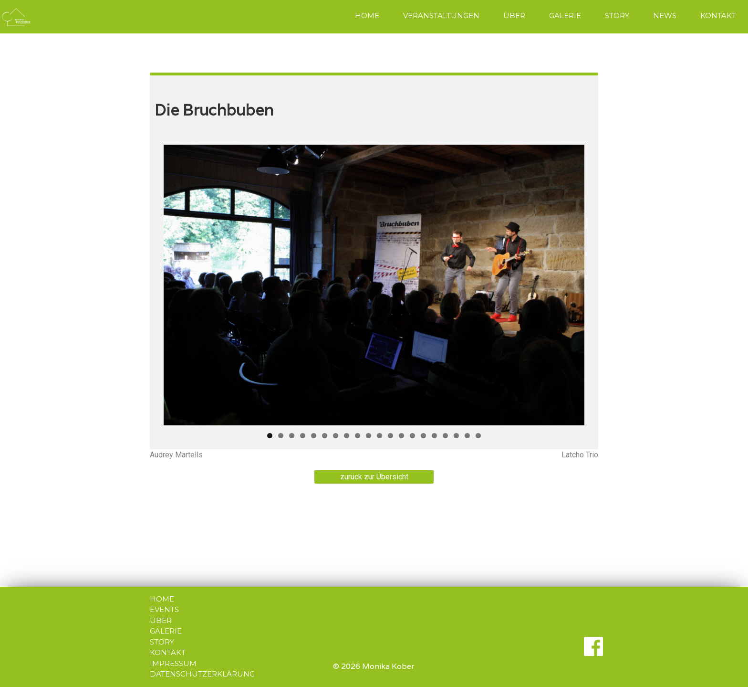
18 (456, 435)
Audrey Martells (176, 454)
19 (467, 435)
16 (434, 435)
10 (368, 435)
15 (423, 435)
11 (379, 435)
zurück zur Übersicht (374, 476)
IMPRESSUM (173, 663)
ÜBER (514, 15)
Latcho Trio (579, 454)
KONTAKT (718, 15)
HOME (367, 15)
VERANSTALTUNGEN (441, 15)
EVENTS (164, 609)
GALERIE (565, 15)
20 (478, 435)
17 (445, 435)
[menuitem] (367, 16)
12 (390, 435)
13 (401, 435)
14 (412, 435)
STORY (617, 15)
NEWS (664, 15)
